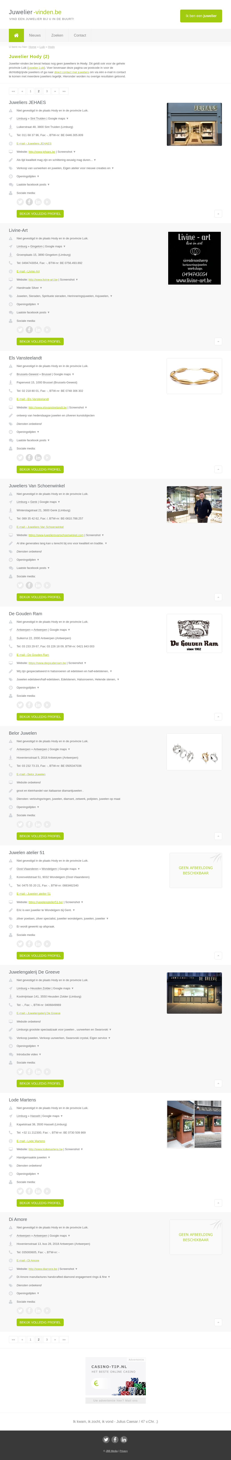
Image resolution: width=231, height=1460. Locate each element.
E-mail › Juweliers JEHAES (34, 143)
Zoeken (57, 35)
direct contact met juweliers (71, 72)
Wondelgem (49, 869)
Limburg (22, 118)
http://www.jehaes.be (42, 151)
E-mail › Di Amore (28, 1260)
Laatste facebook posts (33, 184)
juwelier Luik (36, 67)
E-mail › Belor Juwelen (31, 774)
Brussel (46, 374)
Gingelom (36, 246)
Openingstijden (28, 176)
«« (13, 91)
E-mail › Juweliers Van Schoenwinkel (40, 527)
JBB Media (112, 1451)
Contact (80, 35)
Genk (33, 502)
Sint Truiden (37, 118)
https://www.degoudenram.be (47, 663)
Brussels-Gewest (27, 374)
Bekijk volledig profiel (40, 213)
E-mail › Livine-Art (28, 271)
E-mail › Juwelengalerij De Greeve (38, 1013)
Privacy (124, 1451)
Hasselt (35, 1116)
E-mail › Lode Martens (31, 1141)
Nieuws (35, 35)
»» (63, 91)
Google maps (58, 118)
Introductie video (29, 1054)
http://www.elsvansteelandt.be (48, 407)
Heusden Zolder (40, 988)
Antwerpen (23, 629)
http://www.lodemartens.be (46, 1149)
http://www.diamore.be (43, 1269)
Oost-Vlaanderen (27, 869)
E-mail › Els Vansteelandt (33, 399)
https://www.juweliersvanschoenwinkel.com (56, 535)
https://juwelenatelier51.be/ (46, 902)
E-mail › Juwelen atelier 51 (34, 893)
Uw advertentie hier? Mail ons (115, 1400)
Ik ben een (201, 16)
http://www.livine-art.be (43, 279)
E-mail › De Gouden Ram (33, 654)
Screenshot (67, 151)
